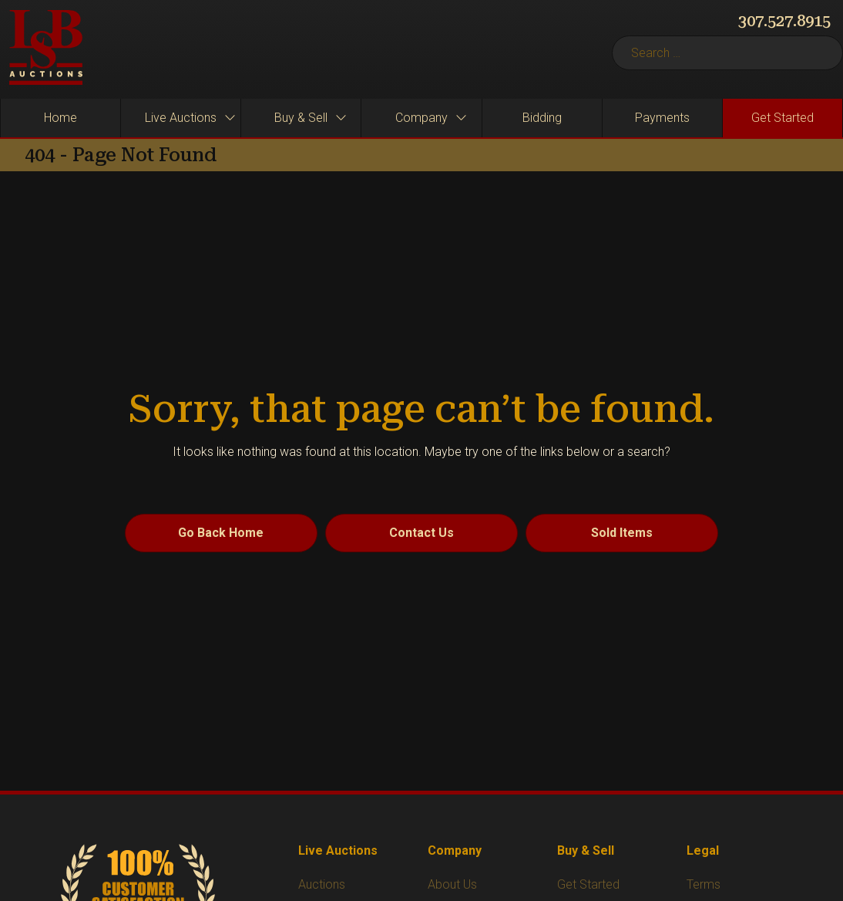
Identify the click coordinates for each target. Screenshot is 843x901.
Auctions (321, 884)
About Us (452, 884)
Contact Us (421, 532)
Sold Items (622, 532)
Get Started (588, 884)
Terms (703, 884)
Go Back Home (221, 532)
